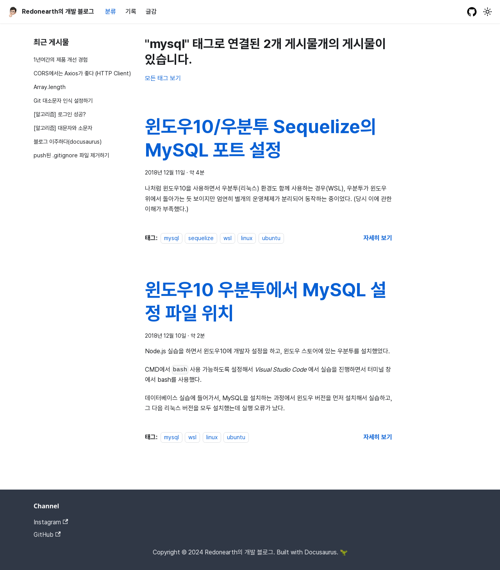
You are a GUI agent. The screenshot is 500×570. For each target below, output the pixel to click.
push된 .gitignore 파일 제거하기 (71, 155)
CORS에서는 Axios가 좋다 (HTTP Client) (82, 73)
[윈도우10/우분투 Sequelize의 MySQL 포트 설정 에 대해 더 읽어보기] (377, 238)
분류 (110, 11)
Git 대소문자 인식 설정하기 (63, 100)
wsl (227, 238)
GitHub (47, 534)
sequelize (201, 238)
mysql (171, 238)
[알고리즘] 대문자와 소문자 (63, 128)
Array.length (50, 87)
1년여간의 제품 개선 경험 (61, 59)
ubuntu (271, 238)
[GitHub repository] (471, 11)
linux (246, 238)
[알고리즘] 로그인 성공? (60, 114)
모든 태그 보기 (163, 78)
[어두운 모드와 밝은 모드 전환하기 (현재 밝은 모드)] (487, 11)
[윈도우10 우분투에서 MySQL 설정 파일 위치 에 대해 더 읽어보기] (377, 437)
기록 (130, 11)
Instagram (51, 522)
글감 (151, 11)
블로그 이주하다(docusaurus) (68, 141)
